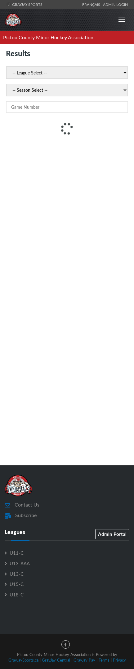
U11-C (17, 553)
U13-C (17, 574)
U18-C (17, 594)
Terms (104, 660)
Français (92, 4)
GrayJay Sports (24, 4)
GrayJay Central (56, 660)
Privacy (119, 660)
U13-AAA (20, 563)
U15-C (17, 584)
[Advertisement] (67, 211)
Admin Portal (112, 534)
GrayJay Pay (84, 660)
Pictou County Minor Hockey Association (48, 37)
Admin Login (115, 4)
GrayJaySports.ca (23, 660)
